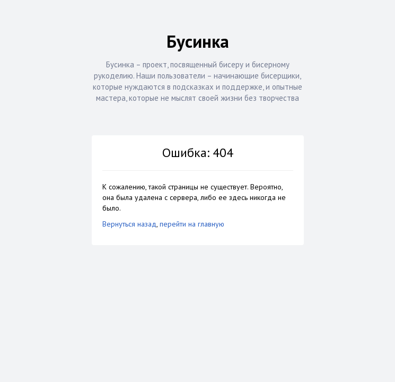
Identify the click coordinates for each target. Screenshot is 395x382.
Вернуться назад (129, 224)
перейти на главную (192, 224)
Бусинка (197, 41)
